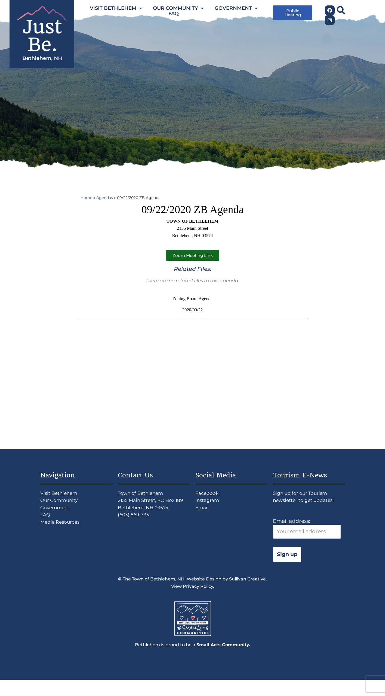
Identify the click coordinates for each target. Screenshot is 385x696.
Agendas (108, 198)
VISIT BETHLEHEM (116, 8)
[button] (341, 10)
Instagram (208, 510)
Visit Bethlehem (60, 502)
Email (202, 518)
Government (56, 518)
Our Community (61, 510)
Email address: (307, 540)
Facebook (208, 502)
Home (87, 198)
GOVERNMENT (236, 8)
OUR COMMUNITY (178, 8)
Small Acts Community (222, 660)
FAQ (173, 13)
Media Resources (62, 535)
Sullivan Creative (247, 592)
